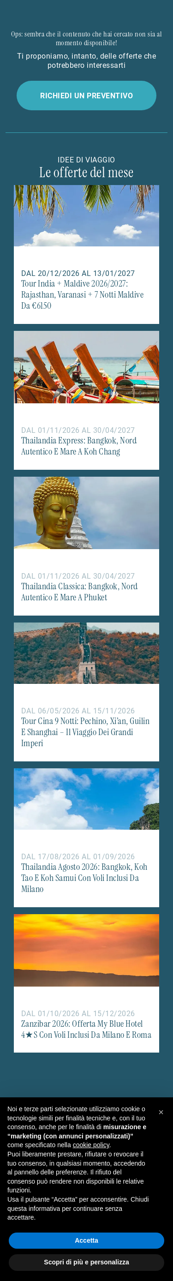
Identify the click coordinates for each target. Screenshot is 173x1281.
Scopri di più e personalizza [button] (86, 1262)
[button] (161, 1112)
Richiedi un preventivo (86, 95)
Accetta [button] (86, 1240)
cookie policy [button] (91, 1145)
